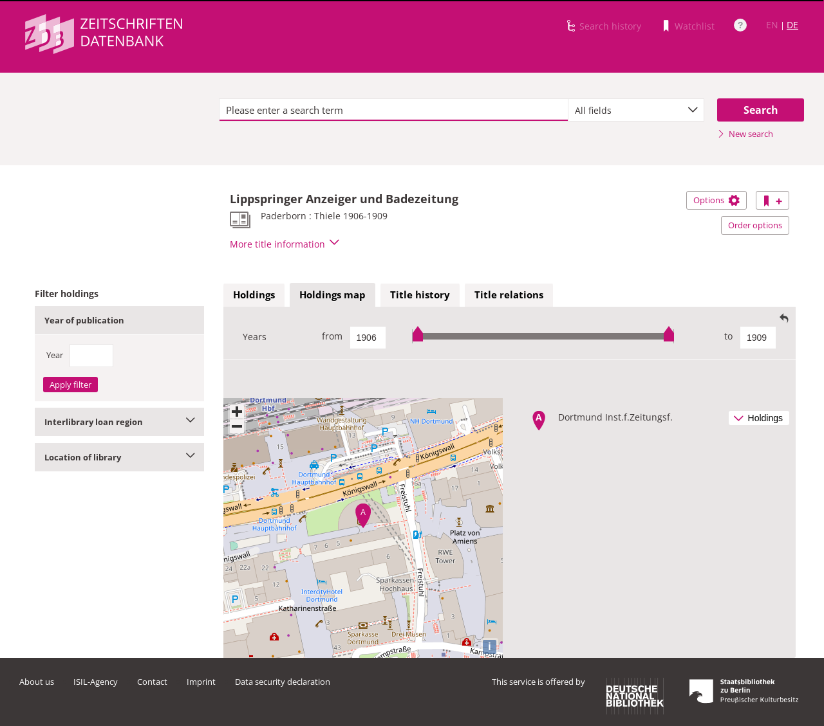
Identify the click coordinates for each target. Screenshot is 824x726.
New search (745, 134)
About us (36, 681)
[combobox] (636, 110)
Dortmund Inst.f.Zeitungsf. (615, 417)
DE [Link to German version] (792, 25)
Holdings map (332, 294)
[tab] (254, 295)
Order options (755, 225)
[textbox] (393, 110)
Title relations (508, 294)
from (332, 336)
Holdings (254, 294)
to (728, 336)
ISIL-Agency (95, 681)
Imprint (201, 681)
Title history (420, 294)
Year (54, 355)
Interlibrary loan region (119, 422)
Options (716, 200)
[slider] (543, 336)
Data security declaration (282, 681)
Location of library (119, 457)
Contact (152, 681)
